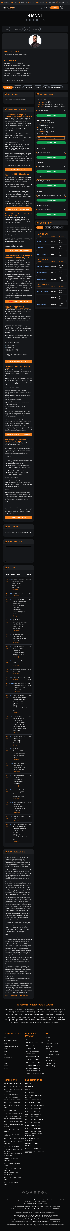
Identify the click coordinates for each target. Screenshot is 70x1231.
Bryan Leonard (42, 254)
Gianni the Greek (43, 266)
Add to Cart (51, 115)
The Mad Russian (30, 1020)
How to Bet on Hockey (33, 1111)
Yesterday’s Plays (52, 1052)
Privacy (48, 1057)
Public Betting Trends (33, 1148)
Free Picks (28, 1084)
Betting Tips (29, 1092)
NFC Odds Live (30, 1045)
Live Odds (29, 1040)
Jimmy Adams (11, 1017)
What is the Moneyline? (12, 1084)
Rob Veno (51, 1020)
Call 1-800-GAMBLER (42, 1203)
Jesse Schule (46, 1022)
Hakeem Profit (42, 273)
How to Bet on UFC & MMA (34, 1120)
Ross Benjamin (60, 1020)
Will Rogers (41, 1017)
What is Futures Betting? (13, 1119)
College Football (10, 1040)
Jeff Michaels (55, 1022)
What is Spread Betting (12, 1116)
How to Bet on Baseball (33, 1108)
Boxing (6, 1066)
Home (48, 1037)
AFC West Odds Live (32, 1059)
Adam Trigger (42, 241)
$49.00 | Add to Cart (19, 251)
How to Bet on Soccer (33, 1114)
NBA (5, 1043)
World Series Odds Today (35, 1074)
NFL (5, 1037)
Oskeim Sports (59, 1014)
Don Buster (9, 1014)
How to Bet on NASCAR (33, 1131)
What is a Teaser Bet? (11, 1110)
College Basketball (11, 1046)
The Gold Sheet (50, 1017)
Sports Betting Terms (33, 1100)
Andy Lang (40, 298)
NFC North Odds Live (33, 1062)
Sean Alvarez (15, 1022)
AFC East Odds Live (32, 1054)
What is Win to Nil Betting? (14, 1139)
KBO (5, 1054)
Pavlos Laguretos (35, 1022)
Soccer (6, 1060)
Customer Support (52, 1054)
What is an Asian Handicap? (13, 1122)
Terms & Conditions (53, 1060)
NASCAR (6, 1069)
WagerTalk (18, 1224)
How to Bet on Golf (32, 1117)
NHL (5, 1049)
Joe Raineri (60, 1017)
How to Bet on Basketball (34, 1105)
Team (48, 1049)
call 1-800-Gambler (55, 1219)
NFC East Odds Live (32, 1051)
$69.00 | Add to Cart (18, 209)
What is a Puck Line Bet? (12, 1100)
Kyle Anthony (41, 279)
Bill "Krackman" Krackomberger (26, 1012)
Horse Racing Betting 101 (34, 1125)
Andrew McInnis (42, 1020)
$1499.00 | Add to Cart (18, 362)
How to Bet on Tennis (33, 1128)
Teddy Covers (24, 1022)
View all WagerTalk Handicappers (16, 996)
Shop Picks (50, 1046)
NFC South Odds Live (33, 1068)
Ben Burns (41, 1012)
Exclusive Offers (52, 1043)
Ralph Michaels (28, 1014)
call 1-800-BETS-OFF (55, 1206)
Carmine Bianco (39, 1014)
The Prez (40, 248)
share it (7, 980)
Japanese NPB (8, 1057)
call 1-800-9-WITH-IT (55, 1209)
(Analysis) (15, 589)
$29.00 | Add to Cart (18, 169)
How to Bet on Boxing (33, 1122)
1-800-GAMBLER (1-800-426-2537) (36, 1201)
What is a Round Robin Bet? (14, 1113)
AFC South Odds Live (33, 1071)
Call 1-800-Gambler (50, 1212)
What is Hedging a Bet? (12, 1146)
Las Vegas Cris (9, 1020)
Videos (27, 1089)
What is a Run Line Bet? (12, 1103)
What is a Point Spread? (12, 1087)
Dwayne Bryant (21, 1017)
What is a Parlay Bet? (11, 1097)
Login (45, 7)
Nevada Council (24, 1216)
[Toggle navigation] (65, 8)
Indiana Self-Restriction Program (35, 1210)
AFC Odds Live (30, 1048)
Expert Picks (29, 1087)
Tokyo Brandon (40, 1009)
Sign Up (55, 7)
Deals (48, 1040)
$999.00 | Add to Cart (19, 517)
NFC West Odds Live (32, 1057)
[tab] (8, 87)
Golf (6, 1063)
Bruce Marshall (29, 1009)
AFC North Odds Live (33, 1065)
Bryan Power (49, 1014)
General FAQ (50, 1066)
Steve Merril (18, 1014)
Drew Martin (9, 1009)
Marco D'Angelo (42, 291)
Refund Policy (51, 1063)
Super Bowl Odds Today (34, 1042)
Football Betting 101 (32, 1103)
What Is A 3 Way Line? (11, 1094)
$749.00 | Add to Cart (18, 435)
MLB (5, 1052)
